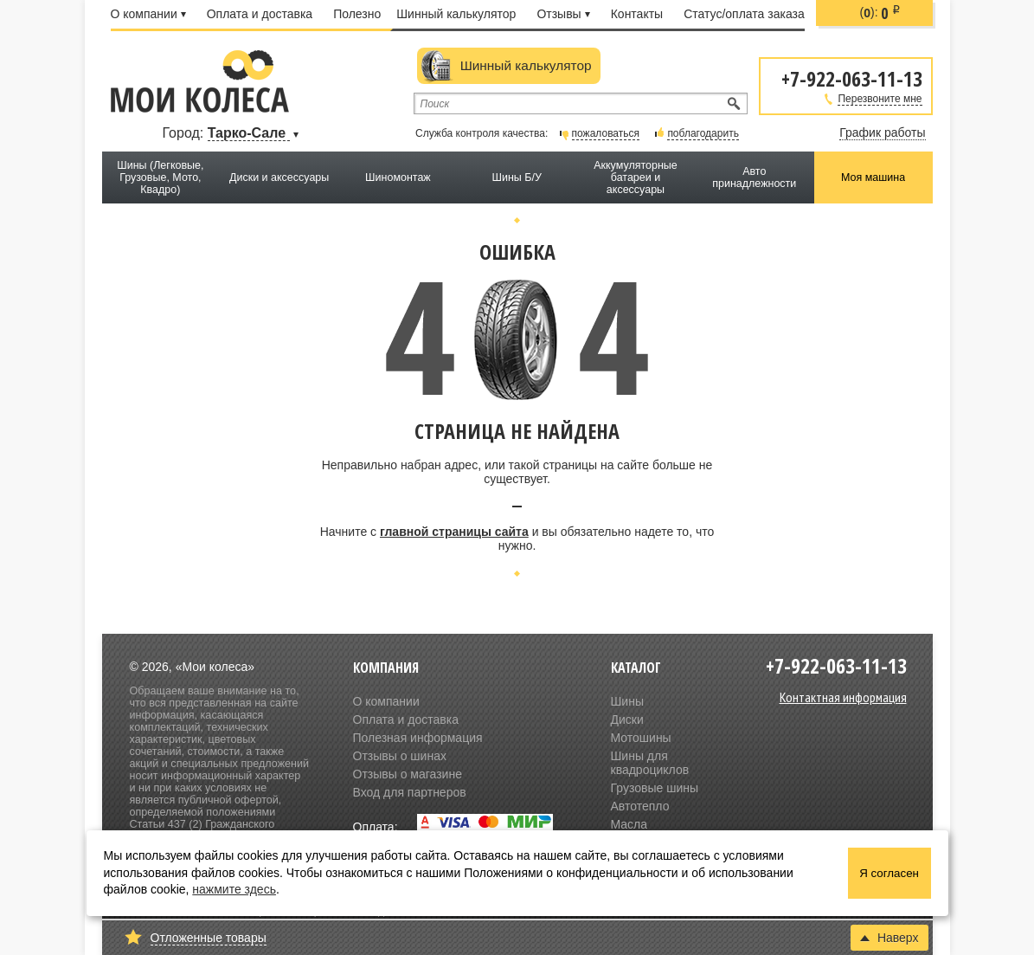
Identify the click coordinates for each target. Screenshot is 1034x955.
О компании (148, 14)
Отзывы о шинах (399, 756)
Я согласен (889, 873)
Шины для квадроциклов (650, 763)
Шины (627, 701)
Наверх (889, 938)
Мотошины (641, 738)
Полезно (357, 14)
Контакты (637, 14)
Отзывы (562, 14)
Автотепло (640, 806)
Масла (629, 824)
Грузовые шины (655, 788)
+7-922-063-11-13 (851, 77)
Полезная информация (418, 738)
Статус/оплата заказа (744, 14)
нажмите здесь (234, 889)
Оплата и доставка (259, 14)
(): (881, 13)
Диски (627, 719)
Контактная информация (843, 697)
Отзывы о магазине (407, 774)
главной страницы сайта (454, 532)
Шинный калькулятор (456, 14)
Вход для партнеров (409, 792)
